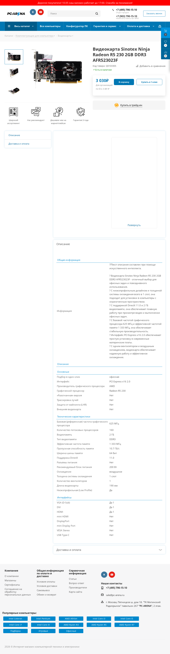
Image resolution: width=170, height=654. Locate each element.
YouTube (41, 12)
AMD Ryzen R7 (126, 624)
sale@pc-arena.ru (115, 595)
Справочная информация (77, 572)
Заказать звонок (154, 13)
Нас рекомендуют (36, 120)
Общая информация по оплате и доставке (50, 573)
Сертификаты (12, 584)
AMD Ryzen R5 (98, 624)
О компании (12, 576)
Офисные (71, 630)
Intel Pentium (43, 618)
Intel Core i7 (15, 624)
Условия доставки (47, 585)
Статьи (73, 578)
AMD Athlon (71, 618)
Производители (78, 587)
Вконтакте (33, 12)
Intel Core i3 (99, 618)
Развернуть (134, 225)
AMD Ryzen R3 (71, 624)
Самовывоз (43, 590)
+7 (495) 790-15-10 (126, 9)
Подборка (15, 630)
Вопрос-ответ (76, 583)
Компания (11, 570)
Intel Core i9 (43, 624)
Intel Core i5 (127, 618)
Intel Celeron (15, 618)
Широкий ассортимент (13, 122)
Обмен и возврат (46, 594)
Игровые (43, 630)
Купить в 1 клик (149, 82)
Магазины (10, 580)
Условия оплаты (46, 581)
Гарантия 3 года (80, 120)
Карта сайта (75, 591)
